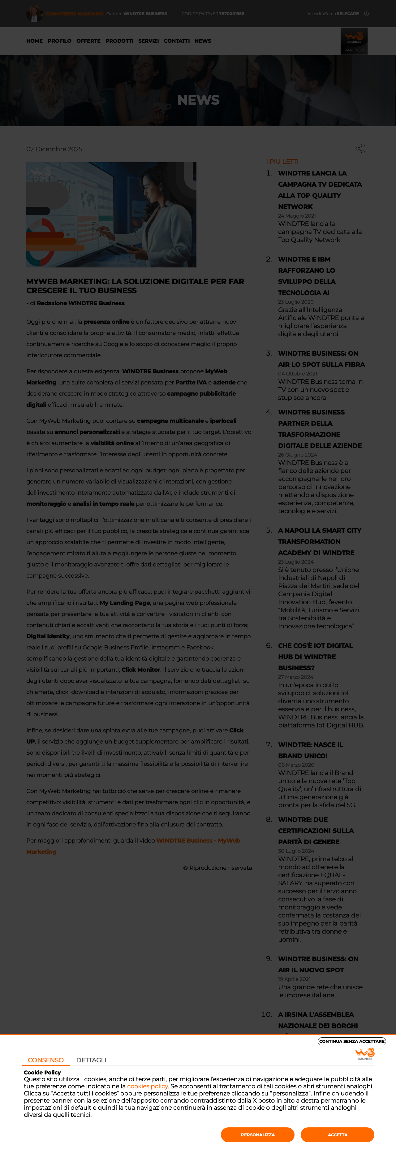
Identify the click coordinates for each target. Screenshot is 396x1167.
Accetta (337, 1134)
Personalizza (258, 1134)
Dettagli (91, 1060)
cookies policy (147, 1086)
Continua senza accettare (352, 1041)
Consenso (46, 1060)
